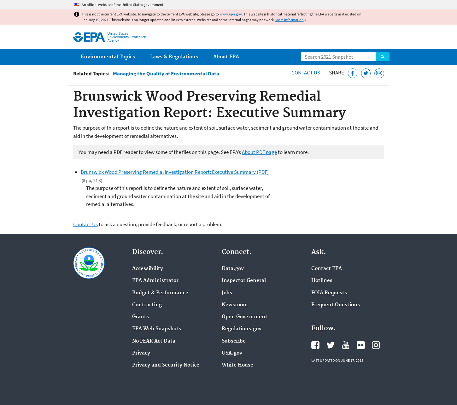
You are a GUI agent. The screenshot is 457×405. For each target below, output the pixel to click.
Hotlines (321, 281)
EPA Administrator (155, 281)
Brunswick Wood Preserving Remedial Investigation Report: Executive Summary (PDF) (175, 171)
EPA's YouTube (346, 345)
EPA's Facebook (315, 345)
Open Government (244, 317)
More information (289, 19)
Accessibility (147, 269)
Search (383, 56)
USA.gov (232, 353)
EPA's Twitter (330, 345)
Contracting (147, 305)
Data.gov (233, 269)
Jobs (227, 293)
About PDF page (259, 152)
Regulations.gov (241, 329)
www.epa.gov (231, 14)
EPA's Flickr (361, 345)
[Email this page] (379, 73)
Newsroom (235, 305)
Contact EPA (326, 269)
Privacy (141, 353)
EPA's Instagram (376, 345)
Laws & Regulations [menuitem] (174, 57)
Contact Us (305, 72)
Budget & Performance (160, 293)
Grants (140, 317)
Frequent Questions (335, 305)
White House (237, 365)
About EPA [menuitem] (226, 57)
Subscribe (234, 341)
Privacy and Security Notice (165, 365)
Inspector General (244, 281)
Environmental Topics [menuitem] (108, 57)
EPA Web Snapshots (156, 329)
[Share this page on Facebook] (353, 73)
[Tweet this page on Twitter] (366, 73)
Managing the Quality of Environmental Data (166, 73)
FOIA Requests (329, 293)
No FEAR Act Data (153, 341)
